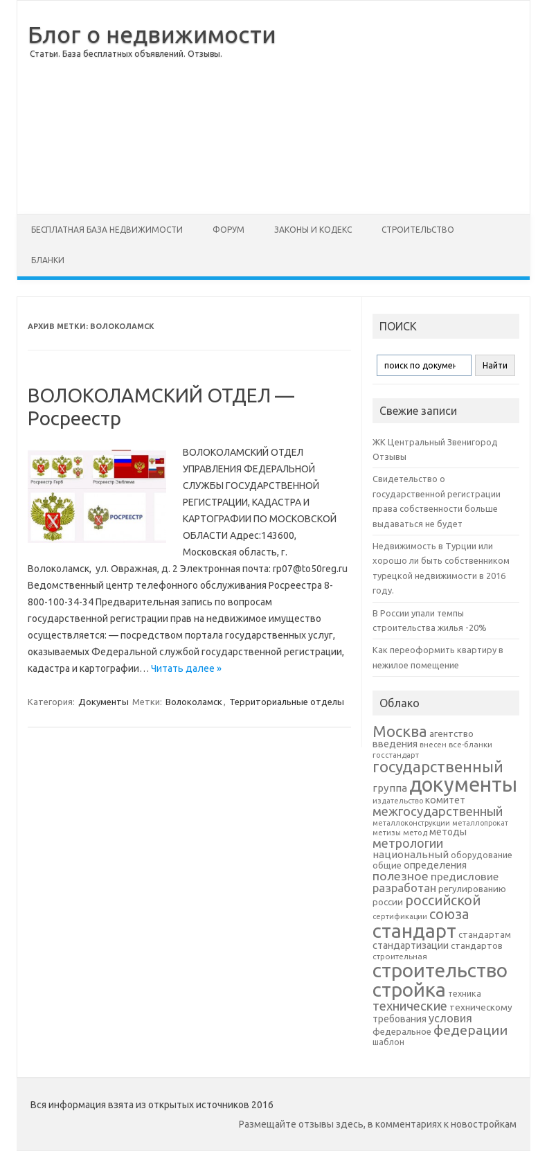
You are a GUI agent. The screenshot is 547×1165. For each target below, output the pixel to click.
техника (464, 993)
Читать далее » (186, 668)
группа (390, 788)
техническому (480, 1007)
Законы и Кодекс (313, 229)
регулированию (472, 889)
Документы (103, 701)
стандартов (477, 945)
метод (415, 832)
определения (435, 865)
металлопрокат (480, 823)
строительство (440, 970)
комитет (445, 800)
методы (448, 831)
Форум (228, 229)
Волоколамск (193, 701)
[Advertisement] (403, 107)
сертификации (400, 916)
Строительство (418, 229)
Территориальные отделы (286, 701)
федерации (470, 1030)
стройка (409, 989)
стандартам (484, 934)
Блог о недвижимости (152, 34)
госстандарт (396, 755)
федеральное (402, 1031)
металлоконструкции (411, 823)
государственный (438, 766)
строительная (400, 956)
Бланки (47, 260)
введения (395, 743)
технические (410, 1006)
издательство (398, 801)
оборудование (481, 855)
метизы (387, 832)
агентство (451, 733)
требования (400, 1018)
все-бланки (470, 744)
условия (450, 1018)
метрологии (408, 843)
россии (388, 902)
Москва (400, 731)
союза (449, 914)
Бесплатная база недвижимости (107, 229)
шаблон (388, 1042)
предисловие (465, 876)
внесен (433, 744)
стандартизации (411, 945)
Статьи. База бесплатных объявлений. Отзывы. (126, 53)
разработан (404, 887)
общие (387, 865)
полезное (401, 875)
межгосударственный (438, 811)
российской (443, 900)
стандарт (414, 930)
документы (463, 784)
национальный (411, 854)
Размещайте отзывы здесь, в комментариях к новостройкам (378, 1124)
